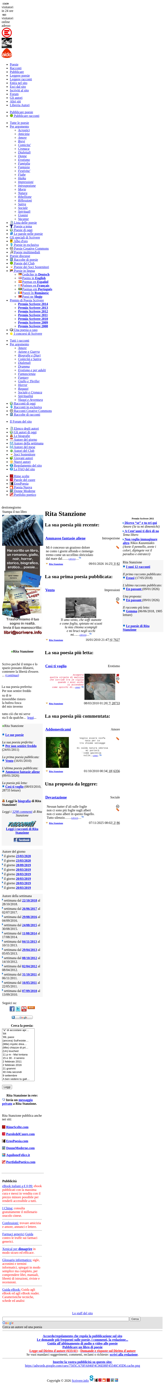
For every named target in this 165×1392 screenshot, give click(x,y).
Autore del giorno (23, 439)
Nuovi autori (20, 462)
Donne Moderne (22, 491)
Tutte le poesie (19, 123)
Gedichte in (33, 274)
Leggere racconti (21, 79)
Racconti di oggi (23, 403)
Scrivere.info (80, 1380)
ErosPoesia (19, 483)
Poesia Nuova (21, 487)
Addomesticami (58, 729)
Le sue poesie (14, 735)
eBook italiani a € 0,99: (17, 1186)
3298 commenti (22, 811)
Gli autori (16, 97)
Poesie (14, 64)
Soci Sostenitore (22, 454)
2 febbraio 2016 (18, 1065)
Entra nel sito (18, 83)
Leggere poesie (20, 75)
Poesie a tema (21, 226)
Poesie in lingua (22, 270)
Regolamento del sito (26, 465)
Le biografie (20, 436)
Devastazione (56, 797)
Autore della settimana (26, 443)
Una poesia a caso (24, 330)
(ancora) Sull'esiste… (18, 1041)
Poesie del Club (22, 263)
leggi (30, 717)
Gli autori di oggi (23, 432)
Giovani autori (21, 458)
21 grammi (18, 1068)
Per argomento (19, 126)
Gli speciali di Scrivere (25, 237)
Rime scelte (19, 476)
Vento (9, 760)
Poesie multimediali (25, 252)
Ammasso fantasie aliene (22, 772)
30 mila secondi (18, 1072)
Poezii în (33, 293)
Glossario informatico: (17, 1260)
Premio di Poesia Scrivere (27, 300)
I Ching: (7, 1208)
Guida (29, 1234)
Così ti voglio (14, 786)
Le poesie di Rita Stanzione (136, 627)
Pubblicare (17, 72)
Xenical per (17, 1249)
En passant (134, 589)
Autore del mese (22, 447)
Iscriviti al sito (19, 90)
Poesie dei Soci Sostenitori (29, 267)
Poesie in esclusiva (24, 245)
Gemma (131, 611)
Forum (14, 94)
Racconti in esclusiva (26, 407)
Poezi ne (30, 296)
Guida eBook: (11, 1289)
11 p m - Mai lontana (18, 1054)
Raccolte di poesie (24, 259)
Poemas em (35, 289)
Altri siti (15, 101)
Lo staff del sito (82, 1313)
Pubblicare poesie (21, 112)
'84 (18, 1034)
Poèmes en (33, 285)
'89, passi (18, 1037)
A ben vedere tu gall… (18, 1079)
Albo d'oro (19, 241)
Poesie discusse (20, 256)
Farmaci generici (13, 1234)
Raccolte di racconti (25, 414)
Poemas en (33, 282)
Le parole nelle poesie (26, 233)
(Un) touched (18, 1051)
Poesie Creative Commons (29, 248)
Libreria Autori (20, 105)
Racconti (16, 68)
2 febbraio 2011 (18, 1061)
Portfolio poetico (23, 494)
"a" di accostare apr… (18, 1030)
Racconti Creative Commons (31, 411)
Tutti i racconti (19, 340)
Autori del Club (22, 450)
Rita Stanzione (56, 564)
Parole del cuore (22, 480)
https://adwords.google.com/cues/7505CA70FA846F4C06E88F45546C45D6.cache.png (82, 1365)
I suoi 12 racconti (138, 567)
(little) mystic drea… (18, 1044)
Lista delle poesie (23, 222)
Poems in (32, 278)
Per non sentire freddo (20, 746)
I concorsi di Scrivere (26, 333)
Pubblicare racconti (24, 116)
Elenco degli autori (24, 428)
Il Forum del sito (21, 421)
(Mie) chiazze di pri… (18, 1047)
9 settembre (18, 1075)
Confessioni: (10, 1223)
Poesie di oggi (21, 230)
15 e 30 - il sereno (18, 1058)
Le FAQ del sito (22, 469)
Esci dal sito (18, 86)
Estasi (130, 578)
